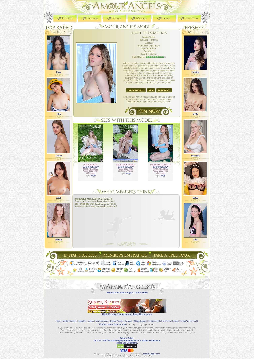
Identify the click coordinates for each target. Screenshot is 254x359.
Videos (91, 318)
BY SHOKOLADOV (91, 167)
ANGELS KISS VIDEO (125, 165)
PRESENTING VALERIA (160, 165)
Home (58, 318)
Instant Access (116, 318)
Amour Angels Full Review (160, 318)
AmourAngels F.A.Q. (189, 318)
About (176, 318)
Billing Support (140, 318)
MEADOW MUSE (90, 165)
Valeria (93, 175)
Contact (128, 318)
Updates (82, 318)
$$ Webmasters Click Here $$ (112, 322)
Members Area (102, 318)
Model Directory (70, 318)
